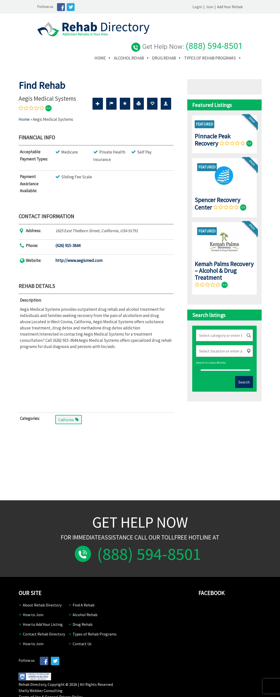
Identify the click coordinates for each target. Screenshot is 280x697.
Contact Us (82, 628)
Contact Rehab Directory (44, 618)
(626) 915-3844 (67, 230)
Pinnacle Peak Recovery (212, 124)
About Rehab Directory (42, 589)
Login (216, 6)
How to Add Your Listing (43, 609)
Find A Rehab (83, 589)
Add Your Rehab (249, 6)
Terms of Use (30, 681)
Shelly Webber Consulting (40, 675)
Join (228, 6)
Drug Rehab (190, 35)
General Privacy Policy (63, 681)
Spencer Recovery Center (217, 188)
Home (125, 35)
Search (244, 366)
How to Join (33, 599)
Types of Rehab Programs (146, 42)
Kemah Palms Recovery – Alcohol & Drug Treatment (224, 255)
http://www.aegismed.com (78, 245)
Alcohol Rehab (155, 35)
